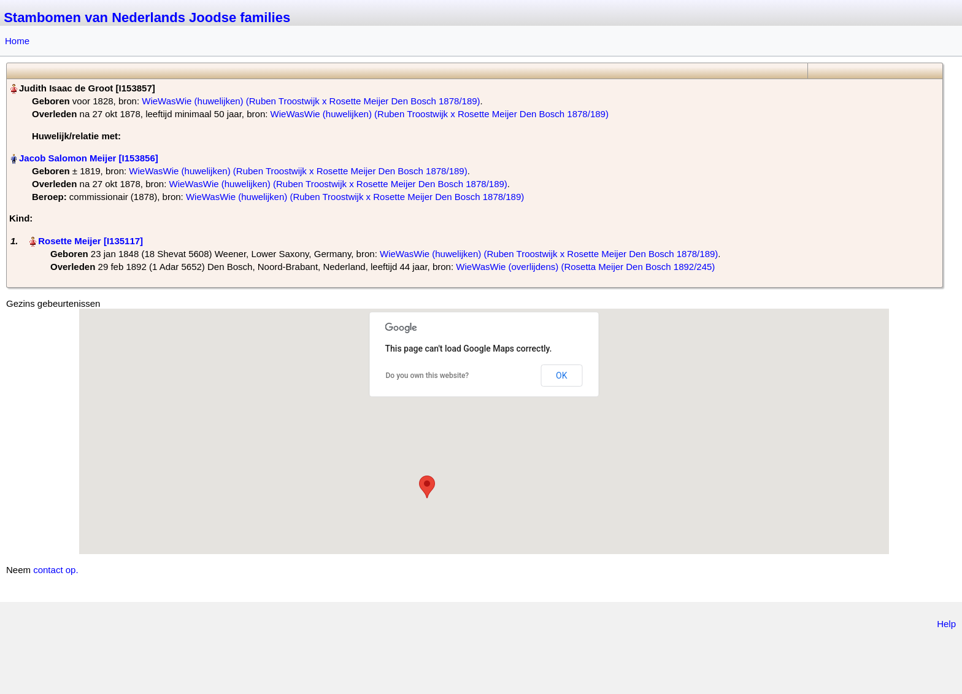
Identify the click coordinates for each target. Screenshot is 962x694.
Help (946, 624)
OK (561, 375)
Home (17, 41)
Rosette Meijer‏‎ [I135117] (90, 241)
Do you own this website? (427, 375)
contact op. (55, 570)
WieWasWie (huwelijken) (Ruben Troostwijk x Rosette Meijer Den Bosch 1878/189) (311, 101)
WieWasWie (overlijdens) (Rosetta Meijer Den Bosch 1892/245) (585, 266)
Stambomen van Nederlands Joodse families (147, 17)
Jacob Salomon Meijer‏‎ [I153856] (88, 158)
